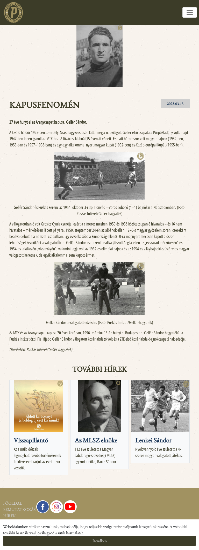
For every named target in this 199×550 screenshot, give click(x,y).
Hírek (9, 515)
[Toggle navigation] (189, 12)
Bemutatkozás (16, 509)
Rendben (100, 541)
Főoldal (12, 503)
